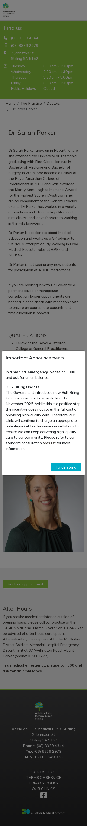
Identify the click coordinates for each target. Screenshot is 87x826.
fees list (49, 443)
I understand (66, 467)
